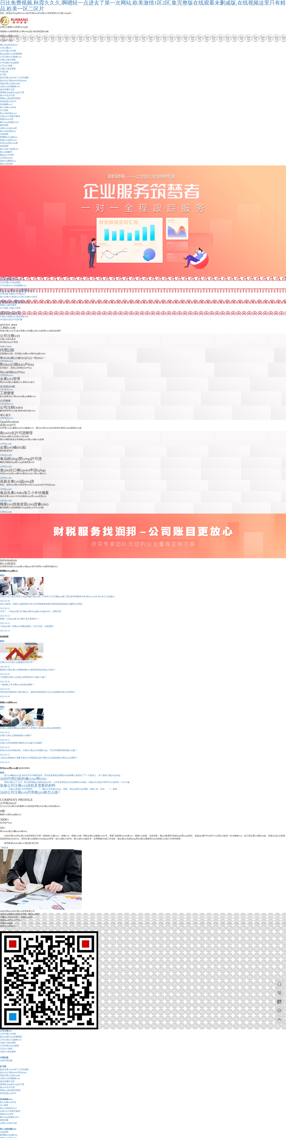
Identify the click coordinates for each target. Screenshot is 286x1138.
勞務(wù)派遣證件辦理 (10, 98)
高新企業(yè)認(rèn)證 (10, 83)
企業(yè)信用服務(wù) (10, 86)
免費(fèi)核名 (6, 346)
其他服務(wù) (6, 104)
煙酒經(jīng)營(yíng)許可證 (12, 92)
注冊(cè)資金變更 (8, 69)
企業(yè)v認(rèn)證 (8, 128)
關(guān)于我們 (7, 155)
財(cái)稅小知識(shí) (9, 149)
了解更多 (4, 848)
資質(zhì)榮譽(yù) (8, 161)
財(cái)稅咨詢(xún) (8, 113)
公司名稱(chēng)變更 (9, 63)
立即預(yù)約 (6, 444)
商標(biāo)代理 (6, 119)
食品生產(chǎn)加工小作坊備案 (14, 77)
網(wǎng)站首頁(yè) (9, 45)
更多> (2, 575)
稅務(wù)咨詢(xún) (8, 140)
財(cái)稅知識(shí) (8, 131)
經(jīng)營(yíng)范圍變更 (11, 54)
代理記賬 (4, 72)
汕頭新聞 (4, 134)
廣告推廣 (4, 125)
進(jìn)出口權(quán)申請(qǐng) (13, 80)
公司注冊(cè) (6, 48)
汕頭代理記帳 (6, 1060)
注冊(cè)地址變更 (8, 60)
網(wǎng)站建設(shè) (9, 122)
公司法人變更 (6, 66)
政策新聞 (4, 146)
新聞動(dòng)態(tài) (8, 137)
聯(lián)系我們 (6, 164)
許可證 (3, 74)
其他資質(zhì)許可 (8, 101)
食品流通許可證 (7, 89)
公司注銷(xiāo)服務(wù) (10, 57)
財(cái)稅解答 (6, 152)
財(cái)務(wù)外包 (8, 107)
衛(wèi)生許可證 (7, 95)
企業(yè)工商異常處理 (10, 116)
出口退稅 (4, 110)
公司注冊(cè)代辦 (8, 51)
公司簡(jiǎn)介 (6, 158)
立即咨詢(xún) (6, 361)
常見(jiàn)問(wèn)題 (9, 143)
